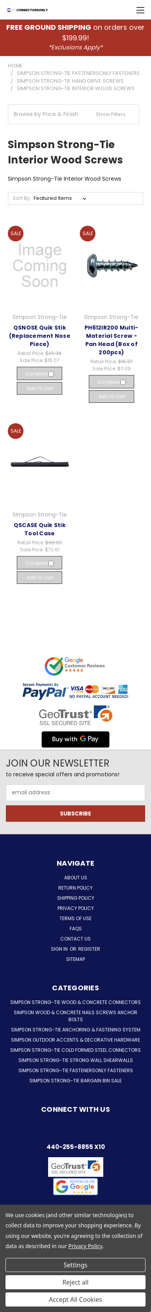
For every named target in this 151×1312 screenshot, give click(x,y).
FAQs (76, 928)
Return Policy (75, 887)
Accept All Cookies (75, 1299)
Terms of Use (75, 918)
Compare (39, 373)
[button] (73, 114)
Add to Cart (39, 388)
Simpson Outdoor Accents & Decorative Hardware (75, 1040)
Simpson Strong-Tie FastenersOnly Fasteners (75, 1070)
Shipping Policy (75, 898)
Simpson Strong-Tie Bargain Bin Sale (75, 1080)
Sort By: (22, 198)
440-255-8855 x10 (76, 1147)
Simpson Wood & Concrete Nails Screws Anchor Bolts (75, 1016)
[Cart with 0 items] (128, 10)
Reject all (76, 1282)
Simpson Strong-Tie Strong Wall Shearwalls (75, 1060)
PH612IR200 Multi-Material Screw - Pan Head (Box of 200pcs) (111, 340)
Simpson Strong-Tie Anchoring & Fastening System (75, 1029)
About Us (75, 877)
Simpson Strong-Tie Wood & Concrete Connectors (75, 1002)
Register (89, 949)
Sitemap (75, 959)
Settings (76, 1265)
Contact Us (75, 938)
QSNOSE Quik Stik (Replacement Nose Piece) (39, 336)
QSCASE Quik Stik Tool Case (40, 529)
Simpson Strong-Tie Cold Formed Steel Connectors (75, 1050)
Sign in (60, 949)
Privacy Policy (76, 908)
